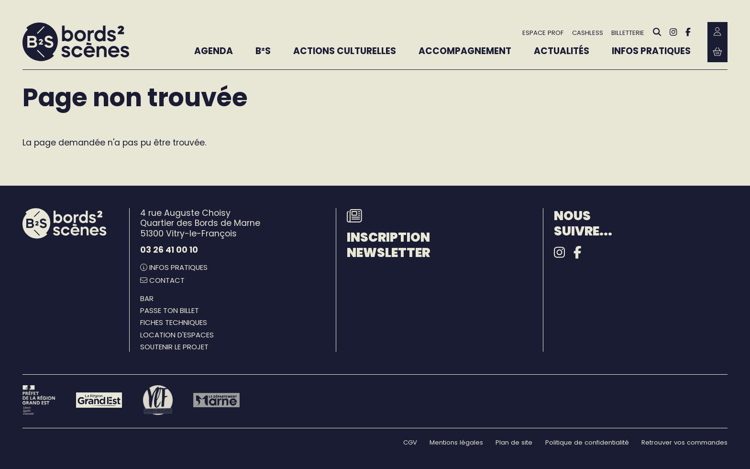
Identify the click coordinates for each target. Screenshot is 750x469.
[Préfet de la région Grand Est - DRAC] (38, 399)
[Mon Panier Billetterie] (717, 52)
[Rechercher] (657, 32)
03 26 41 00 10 (169, 250)
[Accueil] (75, 42)
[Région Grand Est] (99, 400)
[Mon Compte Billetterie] (717, 32)
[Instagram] (673, 32)
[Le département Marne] (216, 400)
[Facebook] (688, 32)
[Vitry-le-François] (157, 399)
